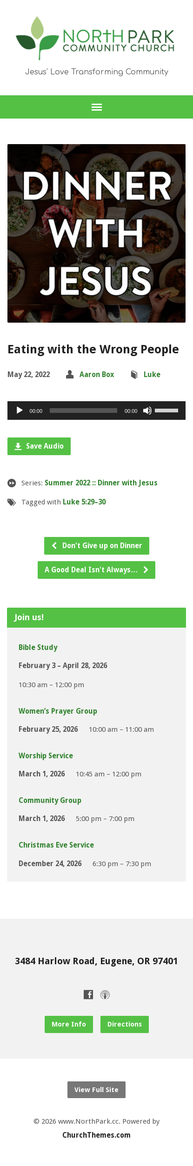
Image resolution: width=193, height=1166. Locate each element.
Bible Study (38, 647)
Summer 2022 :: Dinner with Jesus (101, 483)
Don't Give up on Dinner (96, 546)
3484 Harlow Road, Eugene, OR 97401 (96, 961)
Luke (152, 375)
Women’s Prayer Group (58, 711)
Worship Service (46, 756)
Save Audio (39, 446)
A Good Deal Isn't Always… (97, 570)
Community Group (50, 800)
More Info (69, 1024)
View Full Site (96, 1089)
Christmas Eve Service (56, 845)
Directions (124, 1024)
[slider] (83, 410)
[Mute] (147, 410)
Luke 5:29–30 (84, 502)
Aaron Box (97, 375)
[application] (96, 410)
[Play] (19, 410)
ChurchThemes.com (96, 1135)
